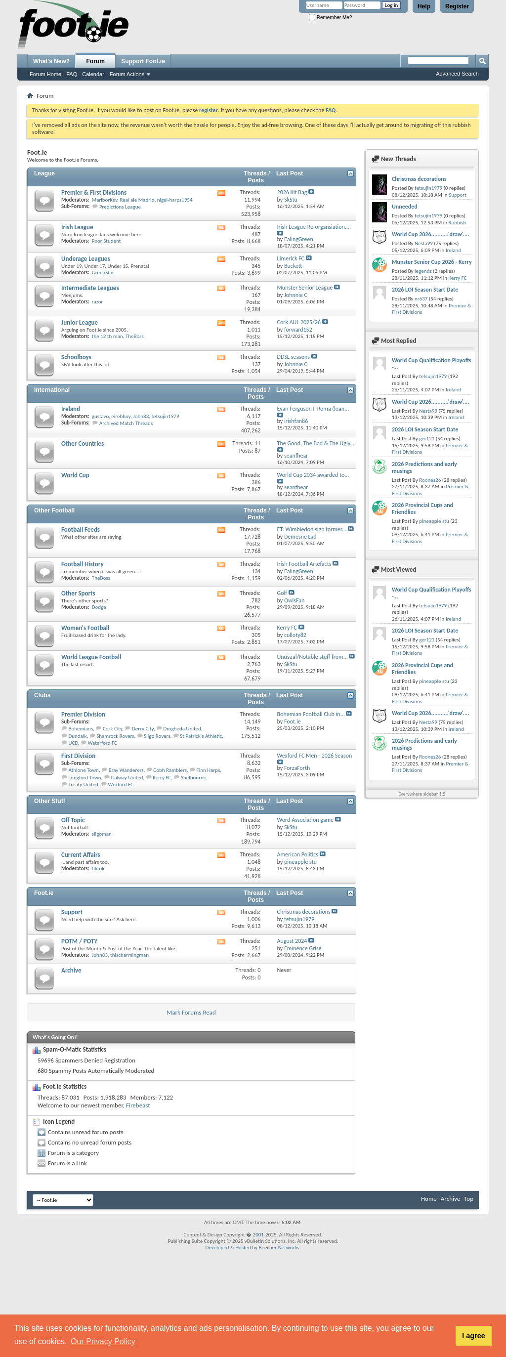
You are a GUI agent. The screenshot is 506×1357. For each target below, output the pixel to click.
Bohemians (81, 728)
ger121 (426, 438)
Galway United (127, 777)
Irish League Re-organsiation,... (314, 226)
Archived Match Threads (126, 423)
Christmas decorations (304, 911)
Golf (282, 593)
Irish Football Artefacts (304, 563)
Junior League (79, 322)
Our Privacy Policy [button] (103, 1341)
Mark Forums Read (191, 1012)
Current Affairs (80, 854)
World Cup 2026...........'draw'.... (430, 234)
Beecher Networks (278, 1247)
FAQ (71, 74)
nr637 (421, 299)
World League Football (91, 657)
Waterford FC (102, 743)
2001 (258, 1234)
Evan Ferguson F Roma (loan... (313, 408)
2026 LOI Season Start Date (425, 289)
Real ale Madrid (137, 200)
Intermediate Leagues (90, 288)
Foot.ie (43, 893)
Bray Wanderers (126, 770)
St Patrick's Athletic (201, 736)
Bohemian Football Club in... (311, 714)
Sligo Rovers (157, 736)
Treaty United (83, 784)
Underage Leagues (85, 258)
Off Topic (72, 820)
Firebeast (138, 1105)
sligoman (102, 834)
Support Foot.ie (143, 61)
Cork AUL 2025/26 (299, 322)
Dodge (99, 607)
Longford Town (85, 777)
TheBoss (135, 336)
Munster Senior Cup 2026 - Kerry (432, 261)
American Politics (297, 854)
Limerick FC (290, 258)
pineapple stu (434, 521)
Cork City (112, 728)
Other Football (54, 510)
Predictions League (120, 207)
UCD (73, 743)
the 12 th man (107, 336)
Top (468, 1198)
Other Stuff (49, 801)
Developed (217, 1247)
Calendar (93, 74)
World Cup (75, 475)
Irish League (77, 227)
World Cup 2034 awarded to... (313, 474)
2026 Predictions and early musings (424, 467)
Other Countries (82, 443)
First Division (78, 756)
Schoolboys (76, 357)
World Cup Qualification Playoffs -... (431, 364)
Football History (82, 564)
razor (97, 301)
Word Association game (305, 819)
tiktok (98, 868)
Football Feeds (80, 529)
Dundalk (78, 736)
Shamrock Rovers (115, 736)
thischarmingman (129, 955)
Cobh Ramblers (169, 770)
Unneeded (405, 206)
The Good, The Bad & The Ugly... (316, 443)
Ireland (70, 409)
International (52, 389)
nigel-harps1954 (175, 200)
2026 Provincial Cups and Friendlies (422, 508)
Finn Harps (208, 770)
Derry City (143, 728)
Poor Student (106, 241)
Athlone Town (84, 770)
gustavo (100, 416)
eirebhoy (120, 416)
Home (429, 1198)
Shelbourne (193, 777)
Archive (71, 970)
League (44, 173)
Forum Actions (127, 74)
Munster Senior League (305, 287)
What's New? (51, 61)
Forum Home (45, 74)
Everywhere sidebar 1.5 (421, 794)
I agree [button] (473, 1336)
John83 (141, 416)
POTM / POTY (79, 941)
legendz (423, 271)
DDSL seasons (293, 356)
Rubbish (457, 222)
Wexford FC (120, 784)
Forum (95, 61)
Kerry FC (287, 627)
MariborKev (105, 200)
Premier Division (83, 714)
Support (72, 912)
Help (424, 6)
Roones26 (430, 480)
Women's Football (85, 628)
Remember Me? (330, 17)
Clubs (42, 695)
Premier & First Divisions (93, 192)
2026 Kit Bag (292, 192)
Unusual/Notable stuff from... (312, 656)
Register (457, 6)
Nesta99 (424, 243)
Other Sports (78, 593)
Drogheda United (182, 728)
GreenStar (103, 272)
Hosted (243, 1247)
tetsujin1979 (165, 416)
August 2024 (292, 940)
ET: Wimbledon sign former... (311, 529)
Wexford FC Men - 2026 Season (314, 755)
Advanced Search (457, 74)
